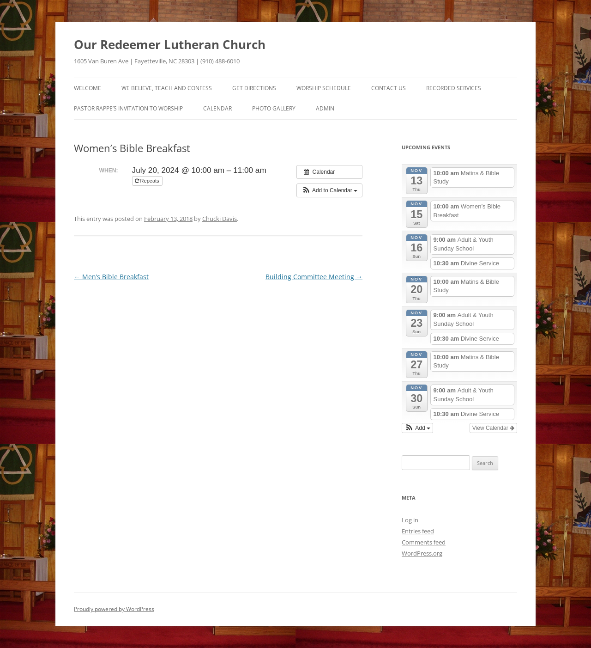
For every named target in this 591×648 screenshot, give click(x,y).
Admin (325, 108)
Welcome (87, 88)
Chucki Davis (219, 218)
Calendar (217, 108)
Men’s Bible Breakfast (111, 276)
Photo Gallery (274, 108)
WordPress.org (422, 553)
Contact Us (388, 88)
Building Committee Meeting (313, 276)
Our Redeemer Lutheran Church (169, 44)
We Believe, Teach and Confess (166, 88)
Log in (410, 520)
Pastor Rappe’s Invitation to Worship (128, 108)
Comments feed (424, 542)
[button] (329, 190)
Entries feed (418, 531)
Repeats (148, 180)
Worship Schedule (323, 88)
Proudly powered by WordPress (114, 609)
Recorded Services (453, 88)
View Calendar (493, 428)
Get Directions (254, 88)
